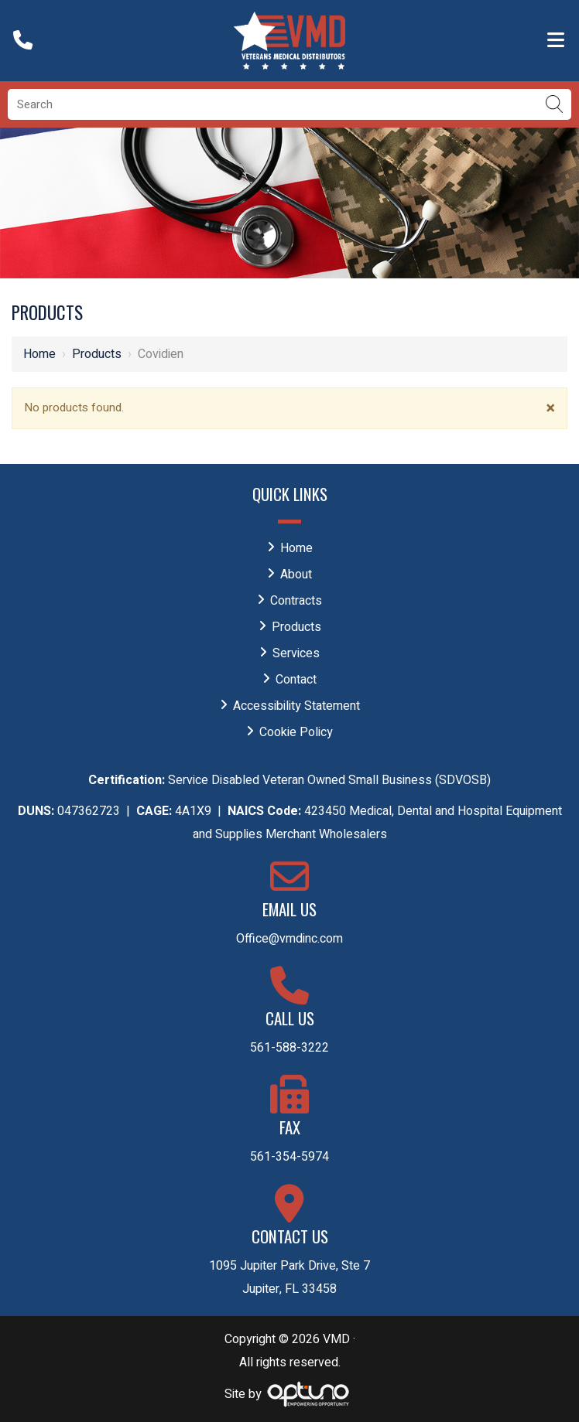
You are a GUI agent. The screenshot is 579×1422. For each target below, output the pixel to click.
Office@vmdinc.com (289, 938)
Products (97, 354)
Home (39, 354)
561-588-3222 (289, 1047)
